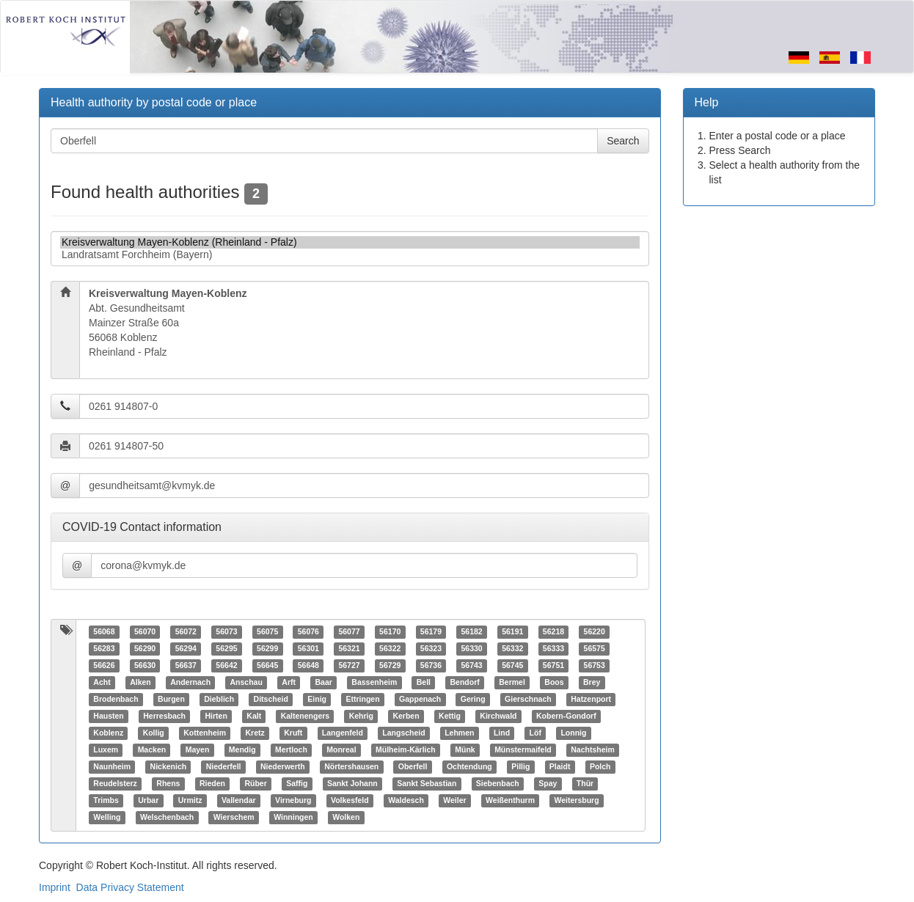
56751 (553, 665)
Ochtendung (469, 767)
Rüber (255, 784)
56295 (226, 649)
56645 (267, 665)
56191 (512, 632)
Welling (106, 817)
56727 (348, 665)
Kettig (450, 716)
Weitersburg (577, 800)
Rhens (168, 784)
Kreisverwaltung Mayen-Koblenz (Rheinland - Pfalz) (350, 242)
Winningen (293, 817)
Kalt (253, 716)
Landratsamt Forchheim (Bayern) (350, 255)
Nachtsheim (593, 750)
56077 (348, 632)
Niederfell (223, 767)
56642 (226, 665)
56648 (308, 665)
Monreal (341, 750)
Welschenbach (167, 817)
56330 (471, 649)
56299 (267, 649)
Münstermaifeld (523, 750)
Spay (547, 784)
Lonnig (573, 733)
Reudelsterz (115, 784)
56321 (348, 649)
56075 (267, 632)
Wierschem (234, 817)
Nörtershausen (351, 767)
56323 (431, 649)
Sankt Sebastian (426, 784)
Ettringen (363, 699)
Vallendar (239, 800)
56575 (594, 649)
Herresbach (164, 716)
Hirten (216, 716)
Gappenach (420, 699)
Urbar (148, 800)
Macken (152, 750)
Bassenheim (374, 682)
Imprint (54, 887)
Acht (101, 682)
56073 (226, 632)
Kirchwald (498, 716)
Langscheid (403, 733)
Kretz (255, 733)
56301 (308, 649)
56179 (431, 632)
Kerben (405, 716)
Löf (535, 733)
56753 (594, 665)
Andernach (190, 682)
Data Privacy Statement (130, 887)
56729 (390, 665)
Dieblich (219, 699)
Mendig (242, 750)
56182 (471, 632)
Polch (600, 767)
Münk (465, 750)
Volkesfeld (350, 800)
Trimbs (105, 800)
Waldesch (406, 800)
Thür (585, 784)
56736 (431, 665)
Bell (424, 682)
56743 (471, 665)
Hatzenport (591, 699)
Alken (140, 682)
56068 (103, 632)
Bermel (512, 682)
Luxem (105, 750)
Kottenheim (204, 733)
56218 (553, 632)
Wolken (345, 817)
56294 (186, 649)
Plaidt (560, 767)
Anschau (246, 682)
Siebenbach (497, 784)
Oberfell (413, 767)
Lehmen (459, 733)
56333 (553, 649)
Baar (323, 682)
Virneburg (293, 800)
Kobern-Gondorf (566, 716)
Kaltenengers (305, 716)
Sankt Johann (352, 784)
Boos (553, 682)
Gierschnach (528, 699)
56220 (594, 632)
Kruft (293, 733)
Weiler (454, 800)
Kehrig (361, 716)
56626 (103, 665)
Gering (473, 699)
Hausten (108, 716)
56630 (145, 665)
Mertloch (291, 750)
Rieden (212, 784)
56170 (390, 632)
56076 (308, 632)
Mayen (198, 750)
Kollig (153, 733)
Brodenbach (115, 699)
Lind (502, 733)
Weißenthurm (510, 800)
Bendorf (464, 682)
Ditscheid (271, 699)
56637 (186, 665)
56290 (145, 649)
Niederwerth (282, 767)
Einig (316, 699)
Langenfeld (342, 733)
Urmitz (190, 800)
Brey (591, 682)
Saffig (296, 784)
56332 (512, 649)
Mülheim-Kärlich (406, 750)
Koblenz (108, 733)
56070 (145, 632)
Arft (289, 682)
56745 (512, 665)
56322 (390, 649)
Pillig (520, 767)
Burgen (171, 699)
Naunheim (112, 767)
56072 (186, 632)
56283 (103, 649)
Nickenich (168, 767)
